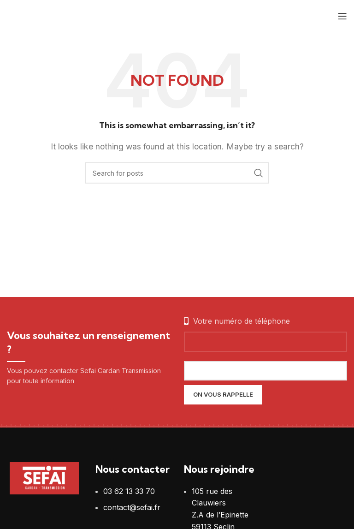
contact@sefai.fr (131, 507)
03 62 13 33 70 (129, 491)
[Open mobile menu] (342, 16)
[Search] (177, 173)
